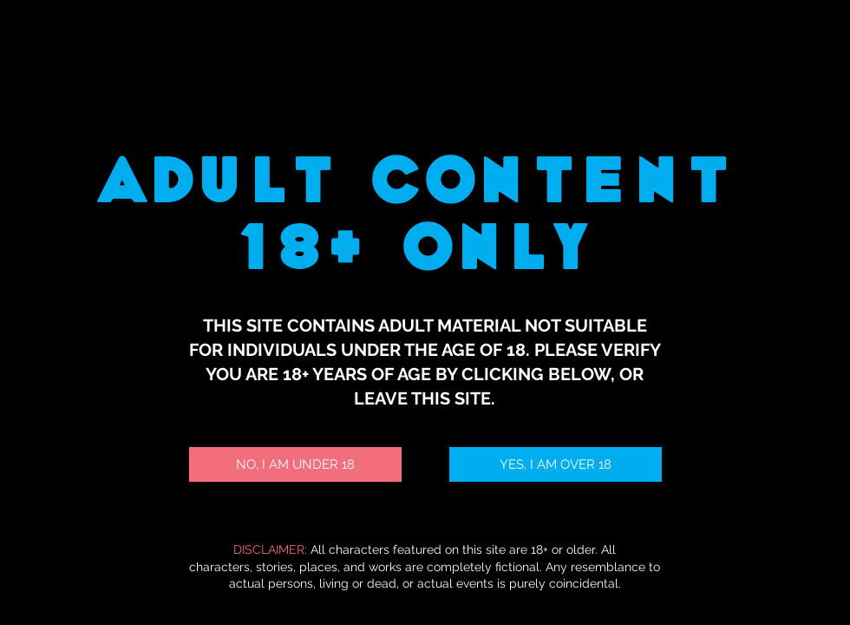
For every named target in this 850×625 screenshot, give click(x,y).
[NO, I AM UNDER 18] (295, 464)
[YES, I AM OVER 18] (555, 464)
